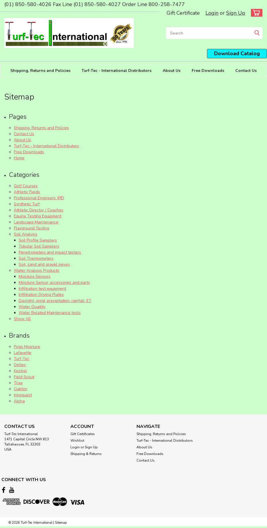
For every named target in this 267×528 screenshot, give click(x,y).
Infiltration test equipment (42, 288)
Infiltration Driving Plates (41, 294)
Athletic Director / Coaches (38, 210)
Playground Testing (31, 228)
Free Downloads (208, 70)
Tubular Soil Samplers (39, 246)
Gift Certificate (183, 12)
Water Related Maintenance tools (50, 312)
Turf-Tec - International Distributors (116, 70)
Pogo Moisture (27, 346)
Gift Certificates (82, 434)
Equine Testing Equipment (37, 216)
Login (211, 12)
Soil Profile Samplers (38, 240)
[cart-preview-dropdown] (255, 13)
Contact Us (246, 70)
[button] (237, 53)
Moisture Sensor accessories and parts (54, 282)
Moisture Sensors (35, 276)
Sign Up (235, 12)
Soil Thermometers (36, 258)
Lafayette (22, 352)
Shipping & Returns (86, 454)
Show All (22, 319)
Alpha (19, 401)
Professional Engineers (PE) (39, 198)
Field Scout (24, 377)
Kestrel (20, 371)
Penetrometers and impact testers (50, 252)
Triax (18, 383)
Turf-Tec (21, 358)
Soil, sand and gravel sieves (44, 264)
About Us (171, 70)
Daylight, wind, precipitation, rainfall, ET (55, 300)
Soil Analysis (25, 234)
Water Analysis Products (36, 270)
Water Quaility (32, 306)
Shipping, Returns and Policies (40, 70)
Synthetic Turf (27, 204)
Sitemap (61, 522)
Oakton (20, 389)
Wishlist (77, 440)
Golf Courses (26, 186)
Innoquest (23, 395)
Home (19, 158)
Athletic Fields (27, 192)
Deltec (20, 365)
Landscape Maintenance (36, 222)
